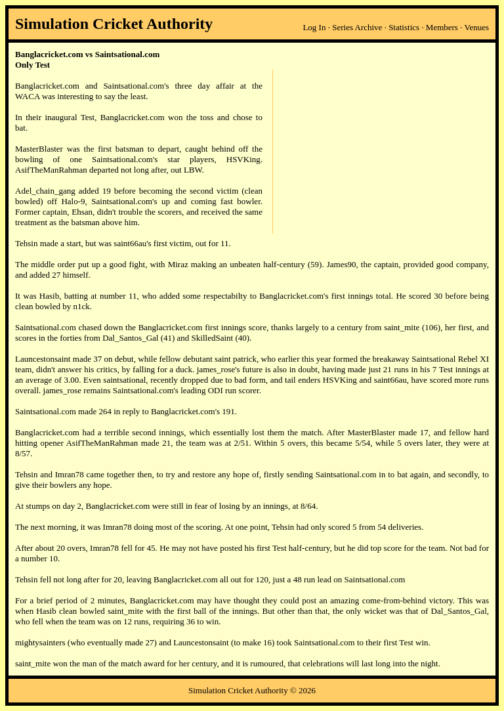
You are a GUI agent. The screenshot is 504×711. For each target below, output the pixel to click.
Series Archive (357, 27)
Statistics (403, 27)
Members (442, 27)
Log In (314, 27)
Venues (476, 27)
